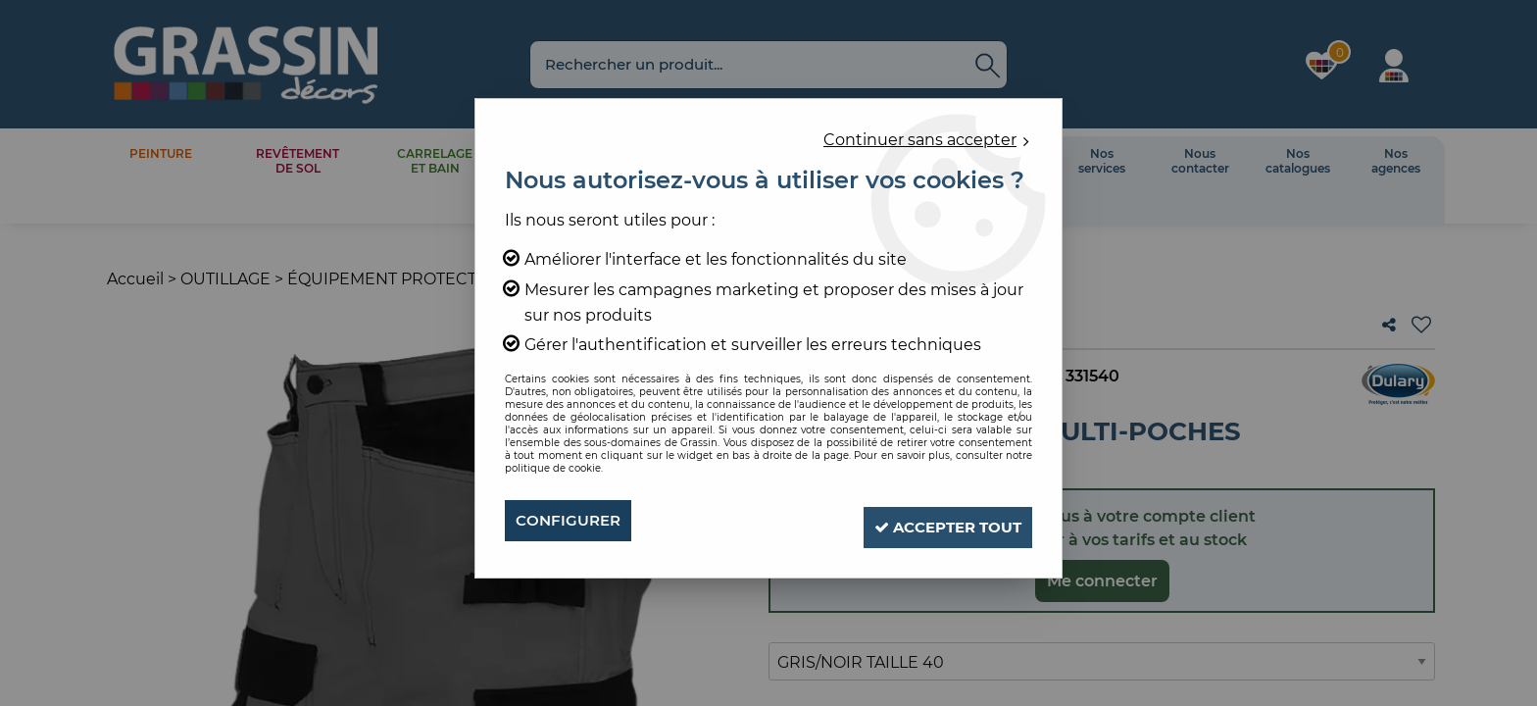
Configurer (571, 520)
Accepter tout (935, 520)
